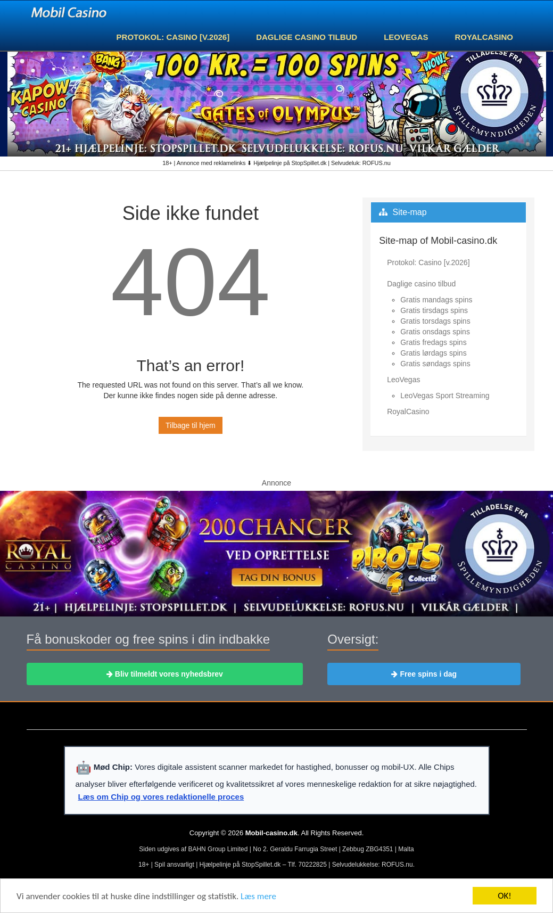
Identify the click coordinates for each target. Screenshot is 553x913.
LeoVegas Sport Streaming (444, 395)
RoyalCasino (484, 37)
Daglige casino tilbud (306, 37)
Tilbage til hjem (191, 425)
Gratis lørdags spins (433, 353)
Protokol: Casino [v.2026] (173, 37)
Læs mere (258, 896)
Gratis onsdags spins (435, 331)
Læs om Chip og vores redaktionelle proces (161, 796)
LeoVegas (406, 37)
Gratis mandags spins (436, 299)
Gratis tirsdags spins (434, 310)
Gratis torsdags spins (435, 321)
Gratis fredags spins (433, 342)
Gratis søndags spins (435, 363)
